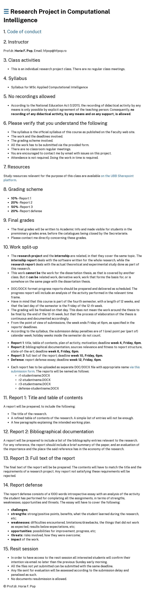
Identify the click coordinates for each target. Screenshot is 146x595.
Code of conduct (24, 31)
